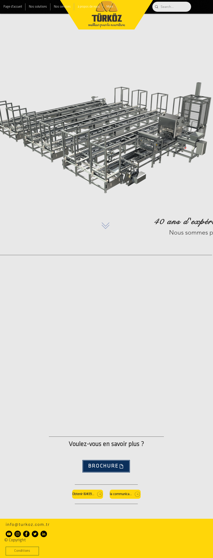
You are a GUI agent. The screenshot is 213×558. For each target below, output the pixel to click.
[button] (22, 551)
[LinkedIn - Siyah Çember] (43, 534)
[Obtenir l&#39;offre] (87, 494)
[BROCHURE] (106, 466)
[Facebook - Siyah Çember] (26, 534)
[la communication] (125, 494)
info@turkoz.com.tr (28, 524)
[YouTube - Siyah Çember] (9, 534)
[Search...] (171, 7)
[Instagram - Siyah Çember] (17, 534)
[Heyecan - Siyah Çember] (35, 534)
